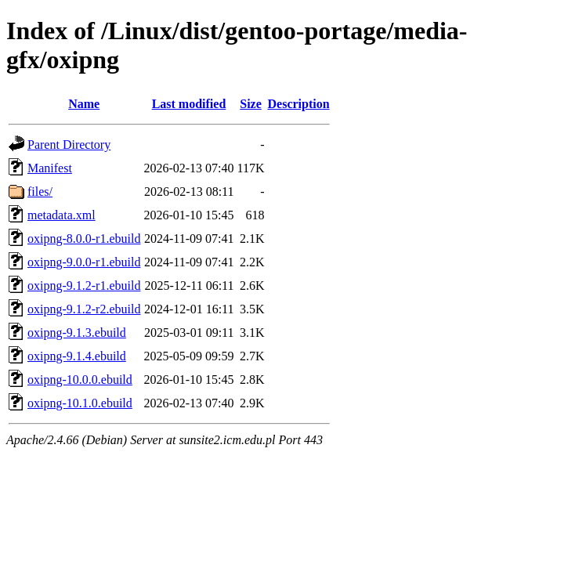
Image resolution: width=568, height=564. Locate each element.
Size (251, 103)
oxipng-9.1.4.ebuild (76, 356)
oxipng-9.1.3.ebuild (76, 332)
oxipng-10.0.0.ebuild (79, 379)
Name (83, 103)
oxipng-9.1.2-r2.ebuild (83, 309)
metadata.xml (61, 215)
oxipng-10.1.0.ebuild (79, 403)
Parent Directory (68, 144)
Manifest (49, 168)
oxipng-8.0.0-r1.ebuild (83, 238)
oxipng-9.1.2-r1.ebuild (83, 285)
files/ (39, 191)
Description (299, 103)
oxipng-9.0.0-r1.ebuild (83, 262)
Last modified (189, 103)
